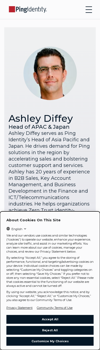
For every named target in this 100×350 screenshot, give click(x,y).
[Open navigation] (89, 9)
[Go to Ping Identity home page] (28, 9)
